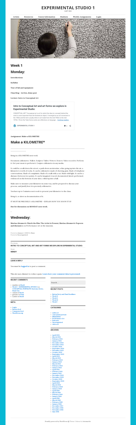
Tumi (22, 295)
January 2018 (57, 404)
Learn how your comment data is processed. (61, 274)
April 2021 (56, 370)
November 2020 (58, 377)
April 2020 (56, 383)
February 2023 (57, 360)
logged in (25, 266)
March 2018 (56, 400)
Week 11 (55, 298)
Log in (14, 307)
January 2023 (57, 362)
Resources (28, 17)
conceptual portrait (59, 315)
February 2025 (57, 339)
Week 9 (54, 302)
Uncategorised (22, 235)
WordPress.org (17, 313)
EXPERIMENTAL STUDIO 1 (68, 8)
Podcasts (55, 320)
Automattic (87, 421)
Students (64, 17)
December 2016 (57, 408)
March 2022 (56, 364)
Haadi (22, 285)
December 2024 (58, 343)
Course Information (46, 17)
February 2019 (57, 394)
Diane (33, 233)
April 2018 (56, 398)
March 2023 (56, 358)
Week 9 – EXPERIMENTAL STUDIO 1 (25, 287)
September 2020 (58, 381)
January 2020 (57, 389)
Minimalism (56, 317)
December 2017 (57, 406)
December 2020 (58, 375)
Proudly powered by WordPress (56, 421)
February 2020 (57, 387)
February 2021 (57, 371)
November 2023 (58, 350)
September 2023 (58, 354)
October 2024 (57, 347)
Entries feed (16, 309)
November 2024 (58, 345)
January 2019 (57, 396)
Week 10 (55, 300)
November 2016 (57, 410)
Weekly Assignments (82, 17)
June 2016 (55, 412)
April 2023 (56, 356)
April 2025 (56, 335)
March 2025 (56, 337)
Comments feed (18, 311)
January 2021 (57, 373)
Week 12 (55, 296)
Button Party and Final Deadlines (63, 294)
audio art (55, 313)
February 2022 (57, 366)
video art (55, 324)
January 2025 (57, 341)
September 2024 (58, 348)
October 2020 (57, 379)
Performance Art (58, 318)
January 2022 (57, 368)
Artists (16, 17)
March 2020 (56, 385)
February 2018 (57, 402)
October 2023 (57, 352)
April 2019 (56, 391)
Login (98, 17)
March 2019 (56, 393)
